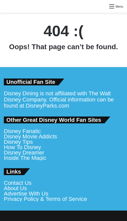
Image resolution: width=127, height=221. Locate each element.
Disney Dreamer (24, 152)
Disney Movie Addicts (30, 136)
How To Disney (22, 147)
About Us (15, 188)
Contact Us (18, 183)
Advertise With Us (26, 193)
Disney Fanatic (22, 131)
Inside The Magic (25, 158)
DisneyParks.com (47, 105)
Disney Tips (18, 142)
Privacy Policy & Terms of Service (45, 199)
